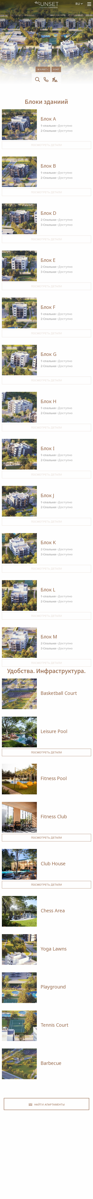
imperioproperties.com (47, 1162)
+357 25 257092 (46, 1151)
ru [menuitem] (79, 4)
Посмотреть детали (46, 145)
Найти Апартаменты (47, 1104)
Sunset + (43, 69)
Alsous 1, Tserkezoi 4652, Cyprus (47, 1157)
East (56, 69)
